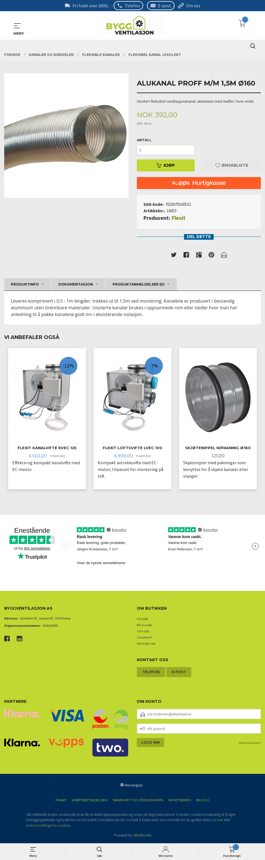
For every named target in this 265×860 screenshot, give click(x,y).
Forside (142, 619)
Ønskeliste (231, 165)
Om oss (193, 5)
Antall (144, 140)
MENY (17, 26)
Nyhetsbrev (179, 800)
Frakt (61, 800)
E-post (164, 5)
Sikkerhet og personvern (138, 800)
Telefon (132, 5)
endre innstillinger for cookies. (48, 826)
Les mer (217, 820)
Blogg (202, 800)
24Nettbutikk (142, 836)
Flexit (178, 218)
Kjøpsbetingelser (89, 800)
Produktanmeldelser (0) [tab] (138, 284)
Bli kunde (144, 625)
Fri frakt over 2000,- (91, 5)
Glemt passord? (250, 743)
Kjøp (165, 165)
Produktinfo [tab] (25, 284)
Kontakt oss (146, 644)
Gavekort (144, 638)
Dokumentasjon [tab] (75, 284)
